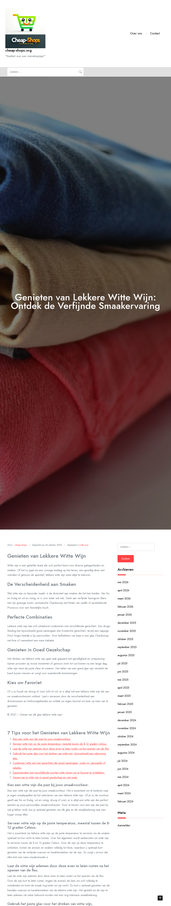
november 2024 (127, 728)
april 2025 (123, 688)
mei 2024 (123, 777)
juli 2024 (122, 761)
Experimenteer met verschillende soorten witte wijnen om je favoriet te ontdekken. (59, 773)
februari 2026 (125, 607)
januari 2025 (125, 712)
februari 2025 (125, 704)
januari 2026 (125, 615)
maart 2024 (124, 793)
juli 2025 (122, 663)
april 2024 (123, 785)
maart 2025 (124, 696)
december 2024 (127, 720)
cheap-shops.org (18, 50)
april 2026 (123, 590)
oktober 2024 (125, 736)
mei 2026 (123, 582)
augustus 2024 (126, 753)
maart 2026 (124, 598)
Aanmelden (124, 825)
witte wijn (83, 545)
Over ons (136, 33)
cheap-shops (20, 545)
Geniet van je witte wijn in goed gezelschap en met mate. (45, 777)
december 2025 (127, 623)
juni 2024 (123, 769)
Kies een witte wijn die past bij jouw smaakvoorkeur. (42, 739)
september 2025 (127, 647)
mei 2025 (123, 680)
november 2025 (127, 631)
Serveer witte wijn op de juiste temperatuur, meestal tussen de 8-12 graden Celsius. (60, 744)
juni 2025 (123, 671)
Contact (155, 33)
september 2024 (127, 744)
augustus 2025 (126, 655)
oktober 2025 (125, 639)
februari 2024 (125, 801)
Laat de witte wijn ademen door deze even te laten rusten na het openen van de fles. (61, 749)
